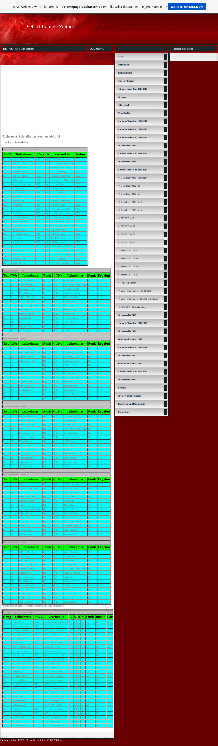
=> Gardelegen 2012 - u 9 (129, 186)
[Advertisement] (57, 99)
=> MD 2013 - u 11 (126, 226)
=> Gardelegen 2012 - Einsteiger (132, 178)
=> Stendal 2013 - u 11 (128, 258)
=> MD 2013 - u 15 (126, 242)
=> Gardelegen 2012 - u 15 (129, 210)
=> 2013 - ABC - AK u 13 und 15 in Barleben (138, 299)
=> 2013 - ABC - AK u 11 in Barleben (134, 291)
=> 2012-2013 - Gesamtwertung (132, 307)
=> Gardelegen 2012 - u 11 (129, 194)
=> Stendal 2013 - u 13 (128, 266)
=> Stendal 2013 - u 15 (128, 274)
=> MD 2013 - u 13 (126, 234)
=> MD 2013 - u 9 (126, 218)
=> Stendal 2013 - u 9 (127, 250)
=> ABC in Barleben (127, 283)
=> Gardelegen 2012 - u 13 (129, 202)
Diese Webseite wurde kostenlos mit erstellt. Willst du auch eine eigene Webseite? (109, 6)
